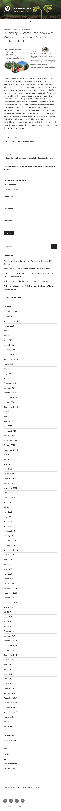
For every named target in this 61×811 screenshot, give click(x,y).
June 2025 (8, 335)
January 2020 (9, 583)
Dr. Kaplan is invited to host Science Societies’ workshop (27, 281)
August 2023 (9, 412)
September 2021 (10, 498)
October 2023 (9, 402)
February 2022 (10, 478)
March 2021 (8, 526)
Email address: (10, 185)
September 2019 (10, 602)
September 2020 (11, 550)
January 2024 (9, 388)
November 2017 (10, 703)
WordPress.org (10, 768)
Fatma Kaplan (24, 29)
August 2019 (9, 607)
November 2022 (10, 440)
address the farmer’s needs (21, 96)
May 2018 (8, 674)
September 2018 (10, 655)
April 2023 (8, 426)
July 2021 (7, 507)
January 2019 (9, 636)
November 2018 (10, 645)
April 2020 (8, 574)
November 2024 (10, 355)
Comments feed (10, 764)
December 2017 (10, 698)
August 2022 (9, 455)
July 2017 (7, 722)
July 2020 (8, 560)
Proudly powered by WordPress (13, 806)
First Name (8, 197)
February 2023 (10, 431)
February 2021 (9, 531)
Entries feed (9, 759)
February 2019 (10, 631)
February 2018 (10, 688)
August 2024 (9, 364)
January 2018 (9, 693)
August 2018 (9, 660)
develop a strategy (14, 90)
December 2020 (10, 541)
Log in (6, 754)
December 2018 (10, 641)
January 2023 (9, 436)
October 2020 (9, 545)
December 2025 (10, 312)
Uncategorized (10, 740)
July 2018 (7, 665)
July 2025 (8, 331)
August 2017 (9, 717)
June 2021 (8, 512)
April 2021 (8, 521)
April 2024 (8, 378)
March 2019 (9, 626)
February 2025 (10, 350)
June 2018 (8, 669)
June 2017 (8, 727)
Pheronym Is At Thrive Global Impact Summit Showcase (27, 269)
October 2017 (9, 707)
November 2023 (10, 397)
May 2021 (8, 517)
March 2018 (9, 684)
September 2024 (11, 359)
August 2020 (9, 555)
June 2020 (8, 564)
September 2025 (11, 321)
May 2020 (8, 569)
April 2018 (8, 679)
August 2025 (9, 326)
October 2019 (9, 598)
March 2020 (9, 579)
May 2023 (8, 421)
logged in (18, 142)
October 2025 (9, 316)
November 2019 (10, 593)
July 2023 (8, 417)
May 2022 (8, 464)
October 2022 (9, 445)
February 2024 (10, 383)
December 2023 (10, 393)
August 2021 (9, 502)
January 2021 (9, 536)
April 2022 (8, 469)
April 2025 (8, 340)
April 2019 (8, 622)
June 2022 (8, 459)
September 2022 (11, 450)
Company (8, 221)
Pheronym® (22, 8)
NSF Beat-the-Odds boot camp (35, 84)
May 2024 (8, 374)
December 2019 (10, 588)
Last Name (8, 209)
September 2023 (11, 407)
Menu (30, 22)
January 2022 (9, 483)
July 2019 (7, 612)
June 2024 (8, 369)
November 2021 (10, 488)
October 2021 (9, 493)
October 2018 (9, 650)
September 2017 (10, 712)
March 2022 (9, 474)
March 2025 (9, 345)
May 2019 (8, 617)
